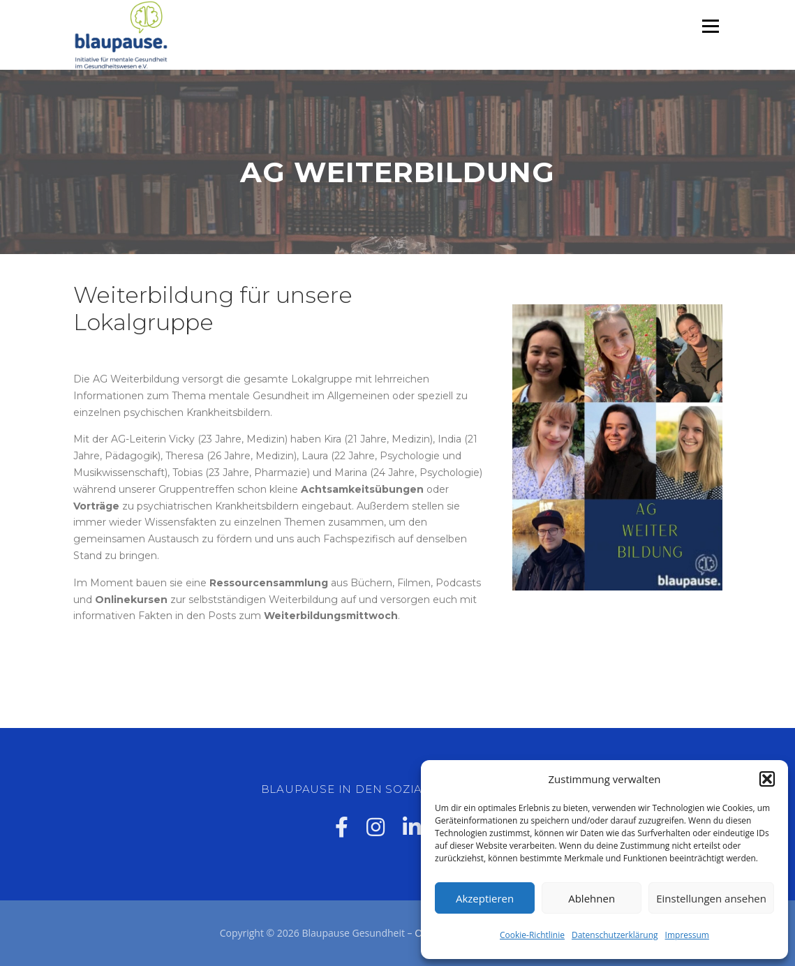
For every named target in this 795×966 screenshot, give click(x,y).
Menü (710, 26)
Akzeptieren (485, 898)
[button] (767, 779)
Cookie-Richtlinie (532, 935)
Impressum (687, 935)
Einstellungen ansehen (711, 898)
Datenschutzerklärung (615, 935)
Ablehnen (591, 898)
